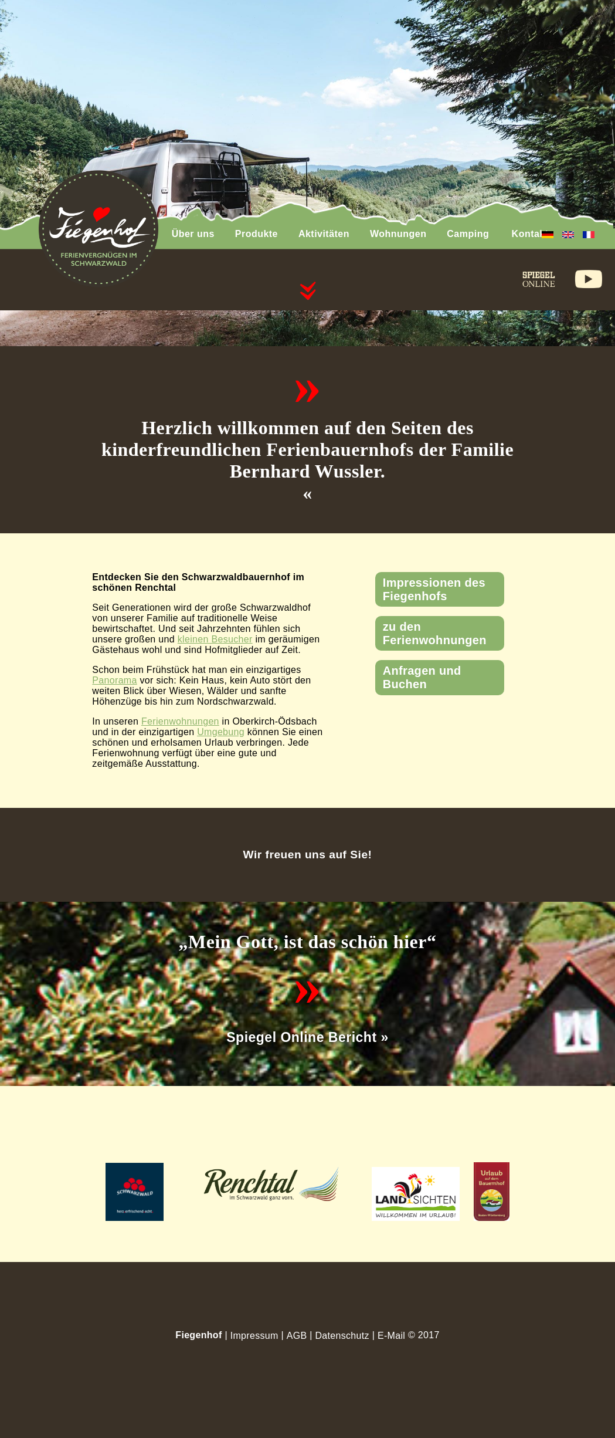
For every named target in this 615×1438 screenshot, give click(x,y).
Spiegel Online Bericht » (307, 1037)
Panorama (114, 680)
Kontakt (530, 234)
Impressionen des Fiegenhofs (434, 589)
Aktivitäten (323, 234)
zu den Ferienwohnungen (435, 633)
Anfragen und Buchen (422, 677)
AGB (297, 1336)
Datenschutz (342, 1336)
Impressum (254, 1336)
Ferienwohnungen (180, 721)
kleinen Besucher (215, 639)
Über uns (193, 234)
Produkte (256, 234)
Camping (468, 234)
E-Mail (391, 1336)
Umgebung (220, 732)
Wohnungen (398, 234)
